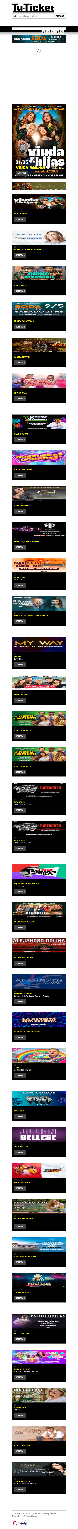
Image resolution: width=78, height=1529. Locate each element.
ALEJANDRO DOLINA (23, 958)
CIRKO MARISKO (21, 285)
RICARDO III (19, 802)
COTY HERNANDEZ (22, 506)
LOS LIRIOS (19, 1111)
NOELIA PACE (20, 1407)
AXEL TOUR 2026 (22, 1445)
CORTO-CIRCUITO (22, 730)
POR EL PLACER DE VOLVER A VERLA (31, 615)
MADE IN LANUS (21, 695)
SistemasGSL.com (30, 1516)
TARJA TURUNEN (22, 1481)
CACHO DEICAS (21, 434)
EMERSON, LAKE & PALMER (26, 541)
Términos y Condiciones (49, 1514)
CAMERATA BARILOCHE (25, 1256)
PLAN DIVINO (20, 577)
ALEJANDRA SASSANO (24, 1218)
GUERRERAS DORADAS (24, 470)
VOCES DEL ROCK (22, 1182)
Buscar (60, 16)
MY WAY (17, 656)
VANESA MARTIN (22, 357)
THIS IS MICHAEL (22, 1292)
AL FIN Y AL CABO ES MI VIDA (27, 249)
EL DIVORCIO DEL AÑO (24, 922)
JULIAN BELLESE (22, 1147)
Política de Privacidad (32, 1514)
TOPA (16, 1067)
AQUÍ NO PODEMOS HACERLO (27, 884)
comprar (20, 219)
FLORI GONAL (20, 393)
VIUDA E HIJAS (30, 167)
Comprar (21, 173)
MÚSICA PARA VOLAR (24, 321)
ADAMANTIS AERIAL (23, 993)
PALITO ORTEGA (21, 1333)
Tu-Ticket (15, 1514)
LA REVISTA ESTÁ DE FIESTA (27, 1032)
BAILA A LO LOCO (22, 1369)
